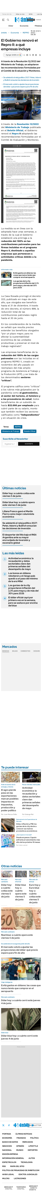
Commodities (25, 651)
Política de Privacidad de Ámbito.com (20, 1170)
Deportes (33, 1150)
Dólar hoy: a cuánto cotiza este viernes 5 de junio (18, 494)
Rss (4, 1166)
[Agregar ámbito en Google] (12, 55)
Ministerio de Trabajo (17, 127)
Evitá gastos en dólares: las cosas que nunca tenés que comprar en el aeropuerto (24, 275)
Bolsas (15, 651)
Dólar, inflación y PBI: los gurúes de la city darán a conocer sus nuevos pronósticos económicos (26, 827)
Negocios (7, 1146)
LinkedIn (20, 1125)
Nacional (7, 1150)
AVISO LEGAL (8, 1174)
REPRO (26, 33)
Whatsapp (33, 1125)
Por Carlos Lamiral (21, 845)
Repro (15, 133)
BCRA (30, 14)
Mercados (27, 1142)
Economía (24, 26)
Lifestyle (33, 1146)
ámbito (4, 33)
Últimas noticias (23, 1134)
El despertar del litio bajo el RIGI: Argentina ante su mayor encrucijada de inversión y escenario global (19, 538)
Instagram (14, 1125)
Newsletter (35, 1125)
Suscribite (29, 444)
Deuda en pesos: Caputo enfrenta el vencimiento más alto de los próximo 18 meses (28, 839)
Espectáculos (9, 1162)
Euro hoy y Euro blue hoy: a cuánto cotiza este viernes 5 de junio (35, 893)
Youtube (26, 1125)
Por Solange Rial (27, 814)
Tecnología (27, 1162)
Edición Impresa (10, 1154)
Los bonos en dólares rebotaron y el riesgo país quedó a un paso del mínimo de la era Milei (23, 577)
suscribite (31, 19)
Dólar (11, 26)
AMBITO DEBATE (33, 1188)
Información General (13, 1158)
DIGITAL (8, 1188)
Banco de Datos (10, 1142)
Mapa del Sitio (17, 1166)
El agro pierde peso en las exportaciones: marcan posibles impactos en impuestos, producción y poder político (9, 800)
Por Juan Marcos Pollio (9, 814)
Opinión (20, 1146)
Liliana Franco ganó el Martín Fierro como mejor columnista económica (18, 514)
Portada (6, 1134)
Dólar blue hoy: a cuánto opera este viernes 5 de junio (18, 503)
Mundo (19, 1150)
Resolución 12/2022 (27, 124)
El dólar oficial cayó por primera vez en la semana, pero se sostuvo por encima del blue (23, 601)
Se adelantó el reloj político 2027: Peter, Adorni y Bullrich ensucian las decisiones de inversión (22, 78)
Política (34, 1138)
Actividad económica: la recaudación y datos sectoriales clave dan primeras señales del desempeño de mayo (20, 564)
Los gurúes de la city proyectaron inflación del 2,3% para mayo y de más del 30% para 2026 (26, 284)
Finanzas (21, 1138)
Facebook (9, 1125)
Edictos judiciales (28, 1174)
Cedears (36, 651)
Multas (5, 1178)
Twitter (3, 1125)
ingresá (38, 19)
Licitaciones (20, 1178)
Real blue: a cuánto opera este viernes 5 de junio (17, 936)
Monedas (5, 651)
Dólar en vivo (20, 14)
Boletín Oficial (15, 130)
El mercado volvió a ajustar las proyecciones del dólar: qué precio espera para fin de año (21, 85)
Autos (32, 1158)
